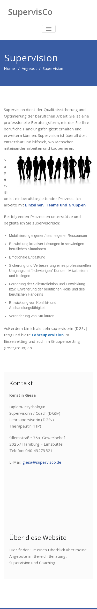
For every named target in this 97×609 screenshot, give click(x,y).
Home (9, 68)
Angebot (29, 68)
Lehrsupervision (48, 334)
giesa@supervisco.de (42, 462)
